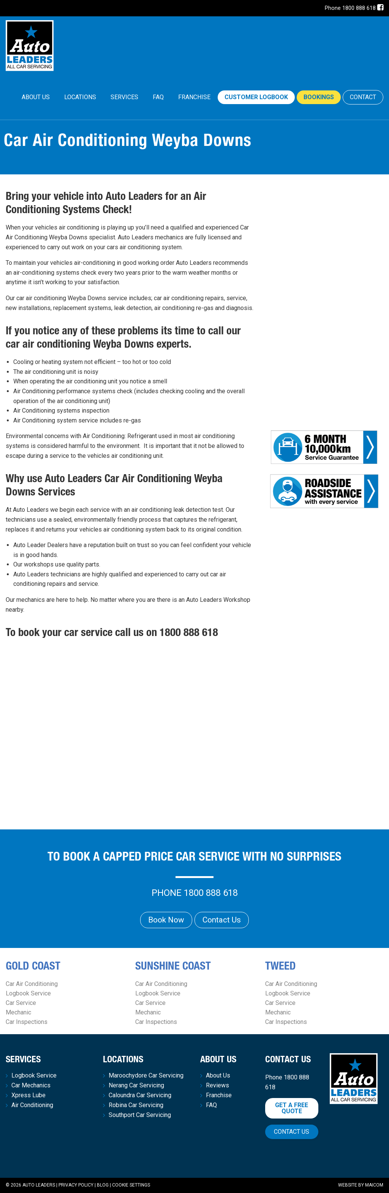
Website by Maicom (360, 1185)
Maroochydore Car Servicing (146, 1076)
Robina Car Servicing (136, 1105)
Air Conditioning (32, 1105)
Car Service (21, 1002)
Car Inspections (26, 1021)
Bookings (319, 97)
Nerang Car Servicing (136, 1085)
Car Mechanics (31, 1085)
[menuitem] (35, 97)
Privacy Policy (76, 1185)
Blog (103, 1185)
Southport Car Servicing (140, 1115)
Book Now (166, 919)
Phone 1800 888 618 (350, 8)
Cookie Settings (131, 1185)
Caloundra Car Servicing (140, 1095)
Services (124, 97)
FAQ (158, 97)
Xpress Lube (28, 1095)
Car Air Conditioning (32, 983)
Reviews (217, 1085)
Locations (80, 97)
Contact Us (221, 919)
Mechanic (18, 1012)
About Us (36, 97)
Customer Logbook (256, 97)
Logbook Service (28, 993)
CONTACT (363, 97)
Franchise (194, 97)
